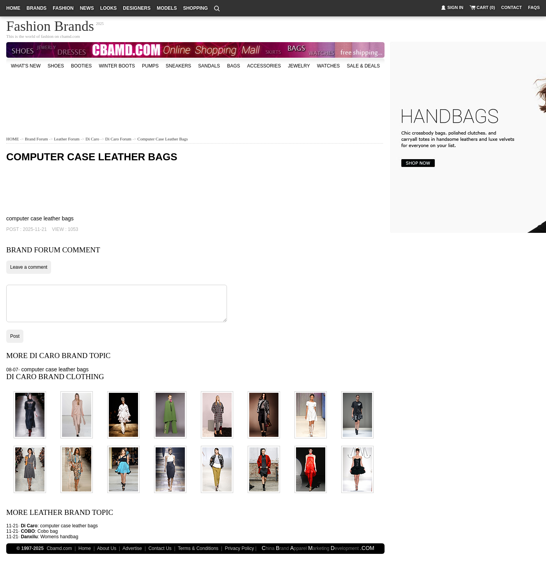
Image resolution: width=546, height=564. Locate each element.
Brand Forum (36, 139)
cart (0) (486, 7)
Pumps (150, 66)
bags (233, 66)
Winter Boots (117, 66)
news (87, 8)
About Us (106, 548)
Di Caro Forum (118, 139)
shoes (56, 66)
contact (511, 7)
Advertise (132, 548)
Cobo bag (47, 531)
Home (84, 548)
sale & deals (363, 66)
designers (137, 8)
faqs (534, 7)
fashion (63, 8)
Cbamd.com (59, 548)
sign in (455, 7)
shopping (195, 8)
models (167, 8)
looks (108, 8)
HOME (12, 139)
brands (36, 8)
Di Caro (92, 139)
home (13, 8)
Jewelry (299, 66)
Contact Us (159, 548)
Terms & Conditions (198, 548)
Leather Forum (67, 139)
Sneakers (178, 66)
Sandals (209, 66)
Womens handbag (59, 536)
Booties (81, 66)
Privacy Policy (239, 548)
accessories (264, 66)
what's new (26, 66)
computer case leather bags (162, 139)
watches (328, 66)
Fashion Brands (50, 25)
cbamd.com (70, 36)
